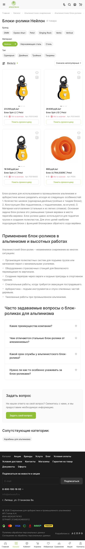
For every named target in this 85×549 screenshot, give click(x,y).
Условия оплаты (62, 456)
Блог (48, 456)
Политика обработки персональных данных (23, 532)
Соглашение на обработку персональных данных (26, 535)
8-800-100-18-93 (11, 489)
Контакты (30, 461)
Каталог (6, 456)
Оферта (22, 466)
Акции (17, 456)
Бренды (28, 456)
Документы (8, 466)
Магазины (44, 461)
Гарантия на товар (63, 461)
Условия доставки (12, 461)
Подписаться (71, 481)
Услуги (39, 456)
